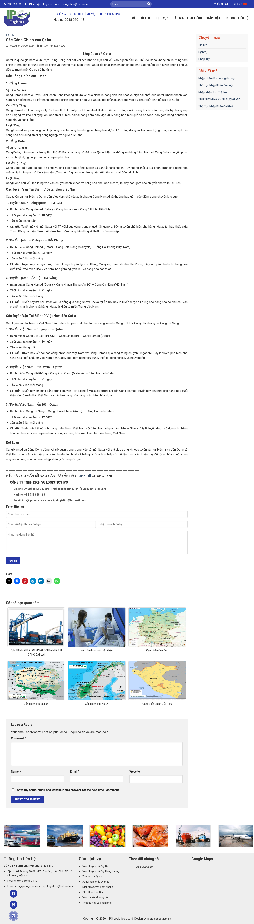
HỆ (89, 476)
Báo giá (178, 18)
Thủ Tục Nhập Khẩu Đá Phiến (216, 106)
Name (16, 771)
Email (74, 771)
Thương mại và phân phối (97, 902)
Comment (18, 738)
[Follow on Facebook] (215, 4)
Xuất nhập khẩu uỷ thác (95, 881)
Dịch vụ (162, 18)
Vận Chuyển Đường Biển (96, 866)
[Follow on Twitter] (222, 4)
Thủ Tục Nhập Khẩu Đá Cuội (215, 85)
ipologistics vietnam (159, 918)
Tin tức (229, 18)
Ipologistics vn (143, 866)
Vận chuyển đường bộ (95, 897)
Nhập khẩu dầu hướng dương (216, 78)
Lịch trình (194, 18)
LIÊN (81, 476)
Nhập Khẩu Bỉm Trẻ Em (212, 92)
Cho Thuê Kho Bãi (92, 892)
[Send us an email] (226, 4)
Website (134, 771)
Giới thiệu (145, 18)
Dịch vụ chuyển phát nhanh (97, 886)
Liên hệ (243, 18)
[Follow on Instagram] (218, 4)
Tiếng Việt (241, 4)
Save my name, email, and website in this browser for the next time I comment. (68, 790)
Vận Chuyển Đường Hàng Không (100, 871)
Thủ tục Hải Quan (92, 876)
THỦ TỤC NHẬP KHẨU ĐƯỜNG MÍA (219, 99)
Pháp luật (213, 18)
